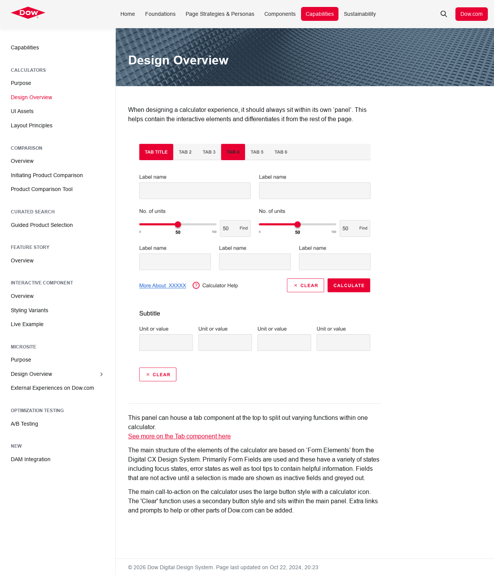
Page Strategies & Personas (220, 14)
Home (127, 14)
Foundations (160, 14)
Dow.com (471, 14)
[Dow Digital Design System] (28, 14)
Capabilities (320, 14)
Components (280, 14)
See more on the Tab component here (179, 436)
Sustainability (360, 14)
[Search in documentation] (444, 14)
